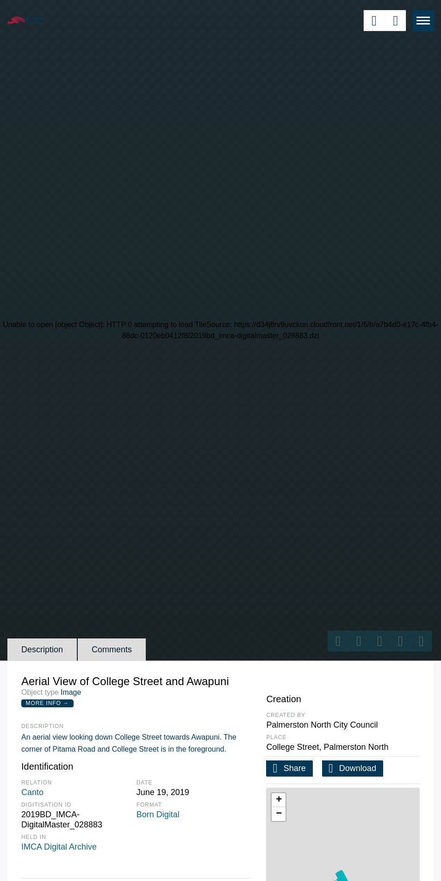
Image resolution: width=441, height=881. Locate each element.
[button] (279, 800)
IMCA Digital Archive (59, 846)
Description (42, 649)
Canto (32, 792)
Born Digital (158, 814)
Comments (112, 649)
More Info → (47, 703)
